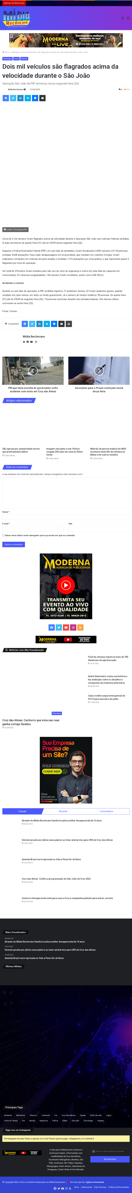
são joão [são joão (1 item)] (75, 1121)
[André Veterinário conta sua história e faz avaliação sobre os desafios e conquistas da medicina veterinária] (77, 683)
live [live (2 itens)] (23, 1121)
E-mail (6, 523)
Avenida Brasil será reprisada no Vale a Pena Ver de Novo (51, 859)
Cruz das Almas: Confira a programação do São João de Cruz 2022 (56, 879)
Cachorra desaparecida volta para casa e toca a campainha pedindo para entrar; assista (67, 898)
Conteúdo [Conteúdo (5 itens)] (46, 1115)
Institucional (86, 1187)
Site (70, 523)
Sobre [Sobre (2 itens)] (64, 1121)
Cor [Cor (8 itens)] (55, 1115)
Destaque (15, 52)
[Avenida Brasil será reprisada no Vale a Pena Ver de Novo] (11, 866)
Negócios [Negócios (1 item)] (44, 1121)
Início (6, 52)
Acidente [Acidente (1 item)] (8, 1115)
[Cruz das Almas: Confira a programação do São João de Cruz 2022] (11, 886)
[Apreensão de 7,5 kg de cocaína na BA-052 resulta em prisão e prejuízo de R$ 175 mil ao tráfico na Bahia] (23, 1079)
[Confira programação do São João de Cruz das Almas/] (23, 1036)
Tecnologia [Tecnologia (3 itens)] (88, 1121)
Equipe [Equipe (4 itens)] (83, 1115)
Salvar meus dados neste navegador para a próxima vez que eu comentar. (40, 535)
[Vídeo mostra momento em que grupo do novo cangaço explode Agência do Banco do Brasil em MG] (109, 1079)
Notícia (24, 59)
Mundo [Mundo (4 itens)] (32, 1121)
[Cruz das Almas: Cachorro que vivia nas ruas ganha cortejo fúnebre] (33, 686)
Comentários (106, 811)
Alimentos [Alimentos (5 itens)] (20, 1115)
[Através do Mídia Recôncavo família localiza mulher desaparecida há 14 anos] (11, 827)
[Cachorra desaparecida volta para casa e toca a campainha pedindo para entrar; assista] (11, 905)
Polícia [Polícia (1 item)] (55, 1121)
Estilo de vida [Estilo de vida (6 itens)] (96, 1115)
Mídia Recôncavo (15, 89)
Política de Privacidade (119, 1187)
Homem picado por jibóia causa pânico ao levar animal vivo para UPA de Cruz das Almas (67, 840)
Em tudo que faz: (87, 1182)
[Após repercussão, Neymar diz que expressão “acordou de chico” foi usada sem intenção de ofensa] (66, 1079)
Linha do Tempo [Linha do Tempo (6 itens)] (11, 1121)
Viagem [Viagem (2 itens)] (100, 1121)
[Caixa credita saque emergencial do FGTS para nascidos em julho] (77, 702)
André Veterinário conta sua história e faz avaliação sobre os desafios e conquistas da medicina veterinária (107, 679)
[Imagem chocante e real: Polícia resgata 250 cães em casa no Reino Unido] (66, 426)
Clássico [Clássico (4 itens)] (33, 1115)
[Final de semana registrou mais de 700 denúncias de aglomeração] (77, 664)
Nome (6, 512)
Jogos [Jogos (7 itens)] (108, 1115)
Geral (16, 59)
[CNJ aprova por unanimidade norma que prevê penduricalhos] (22, 426)
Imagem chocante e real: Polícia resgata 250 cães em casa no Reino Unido (64, 452)
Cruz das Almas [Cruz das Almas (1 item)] (69, 1115)
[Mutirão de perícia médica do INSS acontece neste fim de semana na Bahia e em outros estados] (110, 426)
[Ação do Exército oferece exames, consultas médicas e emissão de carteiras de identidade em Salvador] (109, 1036)
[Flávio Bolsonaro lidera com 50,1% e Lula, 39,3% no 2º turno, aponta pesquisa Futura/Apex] (66, 1036)
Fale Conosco (100, 1187)
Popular (23, 811)
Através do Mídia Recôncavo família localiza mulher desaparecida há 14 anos (62, 820)
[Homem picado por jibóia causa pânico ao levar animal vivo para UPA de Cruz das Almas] (11, 847)
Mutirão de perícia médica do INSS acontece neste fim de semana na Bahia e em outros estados (108, 452)
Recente (63, 811)
